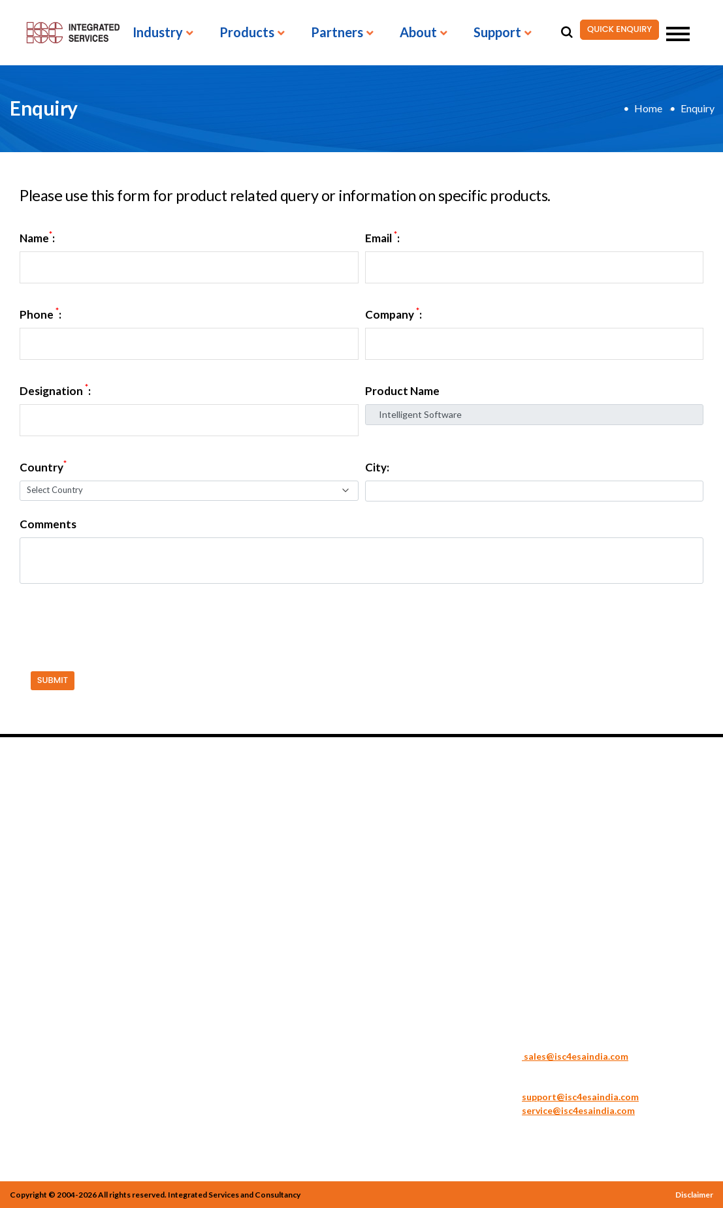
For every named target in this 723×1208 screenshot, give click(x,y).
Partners (337, 32)
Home (648, 108)
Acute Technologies (414, 817)
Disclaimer (694, 1195)
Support (497, 32)
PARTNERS (405, 794)
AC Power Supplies (171, 817)
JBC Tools (393, 895)
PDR (382, 908)
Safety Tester (280, 817)
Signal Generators (290, 830)
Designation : (55, 391)
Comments (48, 524)
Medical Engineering (54, 869)
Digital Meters (163, 908)
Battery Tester (163, 830)
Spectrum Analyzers (293, 908)
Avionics (28, 830)
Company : (393, 314)
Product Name (402, 391)
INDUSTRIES (47, 794)
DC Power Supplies (172, 895)
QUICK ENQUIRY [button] (616, 29)
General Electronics (52, 856)
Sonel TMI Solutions (295, 895)
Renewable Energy (50, 882)
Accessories (277, 960)
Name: (37, 238)
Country (43, 467)
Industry (158, 32)
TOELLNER (396, 934)
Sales (505, 1042)
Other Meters (281, 947)
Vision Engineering (413, 947)
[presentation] (115, 619)
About (418, 32)
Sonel (384, 921)
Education (32, 843)
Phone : (40, 314)
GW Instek (394, 882)
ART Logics (397, 856)
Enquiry (698, 108)
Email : (382, 238)
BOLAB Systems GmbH (421, 869)
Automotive (35, 817)
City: (377, 467)
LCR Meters (156, 960)
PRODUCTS (166, 794)
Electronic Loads (167, 921)
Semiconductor (42, 921)
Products (246, 32)
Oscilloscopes (161, 973)
